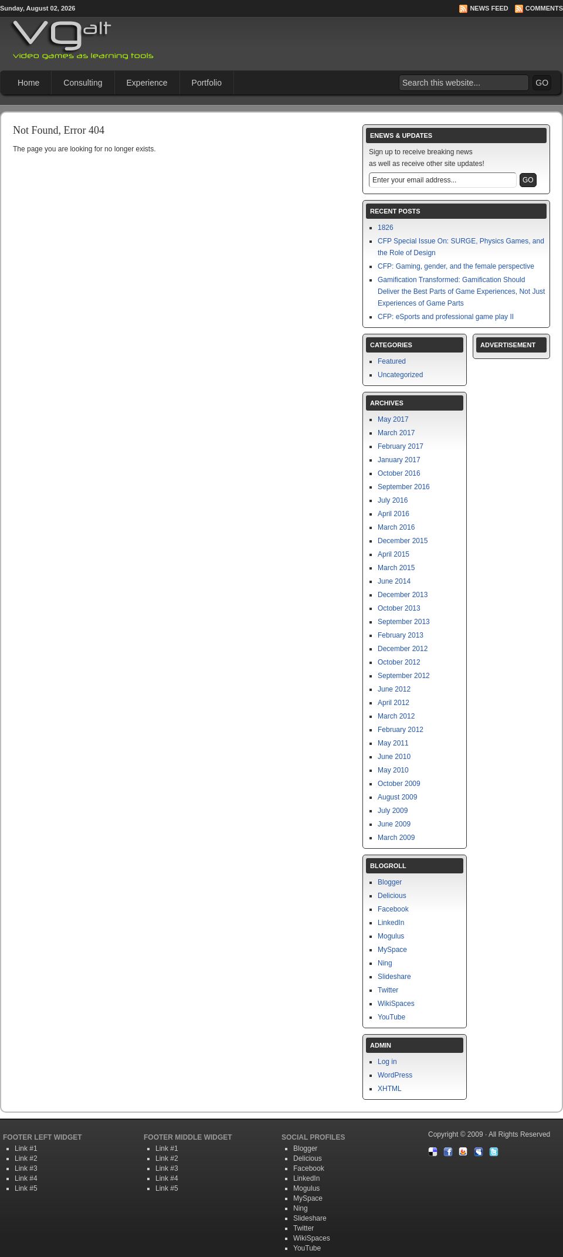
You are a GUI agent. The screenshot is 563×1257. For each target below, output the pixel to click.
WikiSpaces (396, 1003)
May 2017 (393, 419)
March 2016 (396, 527)
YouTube (391, 1017)
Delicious (392, 896)
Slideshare (394, 977)
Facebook (393, 909)
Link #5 (26, 1188)
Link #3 (26, 1168)
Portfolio (207, 82)
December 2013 (403, 595)
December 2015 (403, 541)
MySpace (392, 950)
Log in (387, 1062)
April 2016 (393, 514)
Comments (544, 8)
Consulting (82, 82)
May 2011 (393, 743)
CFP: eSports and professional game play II (446, 317)
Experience (147, 82)
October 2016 (399, 473)
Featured (392, 361)
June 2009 (394, 824)
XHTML (390, 1089)
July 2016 (393, 500)
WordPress (395, 1075)
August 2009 (397, 797)
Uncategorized (400, 375)
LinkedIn (391, 923)
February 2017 (400, 446)
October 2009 (399, 784)
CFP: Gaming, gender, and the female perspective (456, 266)
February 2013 (400, 635)
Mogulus (391, 936)
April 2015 (393, 554)
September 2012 (404, 676)
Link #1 (26, 1148)
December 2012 (403, 649)
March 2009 (396, 838)
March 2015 (396, 568)
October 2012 (399, 662)
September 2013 (404, 622)
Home (28, 82)
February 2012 (400, 730)
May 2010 (393, 770)
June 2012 (394, 689)
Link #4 (26, 1178)
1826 (386, 227)
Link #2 (26, 1158)
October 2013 (399, 608)
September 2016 (404, 487)
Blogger (390, 882)
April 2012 (393, 703)
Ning (385, 963)
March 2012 (396, 716)
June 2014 (394, 581)
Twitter (388, 990)
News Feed (489, 8)
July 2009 (393, 811)
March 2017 (396, 433)
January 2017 (399, 460)
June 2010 (394, 757)
